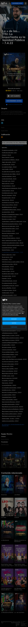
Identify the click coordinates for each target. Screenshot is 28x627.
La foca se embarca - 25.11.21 (9, 356)
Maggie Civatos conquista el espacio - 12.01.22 (13, 337)
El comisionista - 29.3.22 (7, 269)
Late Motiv (17, 494)
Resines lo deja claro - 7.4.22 (8, 254)
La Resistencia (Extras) (7, 612)
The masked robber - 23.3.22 (9, 276)
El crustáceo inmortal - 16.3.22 (9, 283)
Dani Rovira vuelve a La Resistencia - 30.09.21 (12, 409)
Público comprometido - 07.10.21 (9, 399)
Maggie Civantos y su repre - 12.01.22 (10, 335)
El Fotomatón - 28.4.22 (7, 235)
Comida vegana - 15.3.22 (8, 292)
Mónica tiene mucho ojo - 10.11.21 (9, 373)
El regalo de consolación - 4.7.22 (9, 150)
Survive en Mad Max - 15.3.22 (9, 288)
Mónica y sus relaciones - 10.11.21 (9, 371)
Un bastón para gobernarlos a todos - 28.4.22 (12, 242)
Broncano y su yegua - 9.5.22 (9, 219)
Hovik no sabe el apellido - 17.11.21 (10, 368)
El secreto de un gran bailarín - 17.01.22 (11, 330)
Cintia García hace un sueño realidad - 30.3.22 (13, 261)
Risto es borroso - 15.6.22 (8, 183)
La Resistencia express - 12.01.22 (9, 333)
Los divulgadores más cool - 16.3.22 (10, 285)
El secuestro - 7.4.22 (6, 259)
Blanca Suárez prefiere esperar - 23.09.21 (12, 413)
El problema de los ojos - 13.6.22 (9, 193)
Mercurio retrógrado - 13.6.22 (9, 195)
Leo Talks (3, 517)
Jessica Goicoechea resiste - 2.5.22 (10, 228)
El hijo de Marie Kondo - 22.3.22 (9, 280)
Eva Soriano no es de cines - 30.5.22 (10, 202)
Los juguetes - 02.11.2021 (8, 380)
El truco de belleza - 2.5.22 (8, 231)
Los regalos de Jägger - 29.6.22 (9, 166)
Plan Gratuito (22, 7)
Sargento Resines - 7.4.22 (8, 250)
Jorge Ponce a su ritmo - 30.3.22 (9, 264)
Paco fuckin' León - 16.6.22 (8, 181)
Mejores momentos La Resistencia (20, 541)
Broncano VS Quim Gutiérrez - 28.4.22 (11, 238)
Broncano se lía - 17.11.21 (7, 366)
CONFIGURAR (14, 327)
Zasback (16, 517)
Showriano (4, 494)
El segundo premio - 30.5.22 (8, 197)
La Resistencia (5, 540)
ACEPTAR (14, 323)
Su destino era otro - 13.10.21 (8, 390)
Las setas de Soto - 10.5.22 (8, 212)
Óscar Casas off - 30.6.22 (8, 157)
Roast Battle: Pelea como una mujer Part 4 (7, 565)
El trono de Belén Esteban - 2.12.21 (10, 352)
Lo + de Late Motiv (19, 612)
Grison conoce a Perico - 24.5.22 (9, 204)
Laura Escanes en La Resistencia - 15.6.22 (11, 188)
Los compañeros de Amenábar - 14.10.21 (11, 387)
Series (3, 7)
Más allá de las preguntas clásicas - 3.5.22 (12, 223)
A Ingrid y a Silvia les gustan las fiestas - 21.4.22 (13, 245)
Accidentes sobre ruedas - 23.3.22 (10, 273)
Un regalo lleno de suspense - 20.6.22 (11, 171)
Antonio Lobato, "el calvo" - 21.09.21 (10, 418)
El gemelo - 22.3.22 (6, 278)
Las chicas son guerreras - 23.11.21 (10, 361)
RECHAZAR (14, 319)
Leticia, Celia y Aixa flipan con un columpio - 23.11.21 (14, 359)
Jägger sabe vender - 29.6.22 (9, 162)
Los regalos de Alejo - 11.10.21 (9, 394)
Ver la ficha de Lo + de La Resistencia (14, 145)
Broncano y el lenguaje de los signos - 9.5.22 (12, 214)
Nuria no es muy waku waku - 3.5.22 (10, 226)
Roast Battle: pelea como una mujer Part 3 (20, 565)
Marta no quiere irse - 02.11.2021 (9, 378)
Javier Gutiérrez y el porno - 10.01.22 (10, 340)
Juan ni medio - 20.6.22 (7, 169)
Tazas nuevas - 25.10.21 (7, 383)
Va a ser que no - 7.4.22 (7, 257)
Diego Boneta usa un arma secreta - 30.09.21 (12, 406)
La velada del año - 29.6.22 (8, 164)
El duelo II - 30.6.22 (6, 155)
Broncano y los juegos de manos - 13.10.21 (11, 392)
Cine (8, 7)
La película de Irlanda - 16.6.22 (9, 178)
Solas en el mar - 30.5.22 (8, 200)
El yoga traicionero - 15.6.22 (8, 185)
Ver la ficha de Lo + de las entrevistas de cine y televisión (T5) (13, 425)
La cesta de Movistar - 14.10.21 (9, 385)
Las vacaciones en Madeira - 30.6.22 (10, 159)
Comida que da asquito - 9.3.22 (9, 295)
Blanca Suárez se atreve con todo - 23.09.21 (12, 411)
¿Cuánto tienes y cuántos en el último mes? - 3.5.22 (14, 221)
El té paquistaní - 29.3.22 (8, 266)
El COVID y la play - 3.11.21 (8, 375)
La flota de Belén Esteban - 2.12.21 (10, 354)
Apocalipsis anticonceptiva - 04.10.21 (10, 404)
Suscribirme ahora (17, 3)
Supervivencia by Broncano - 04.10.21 (11, 401)
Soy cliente (14, 96)
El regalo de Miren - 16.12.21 (8, 344)
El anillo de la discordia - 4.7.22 (9, 152)
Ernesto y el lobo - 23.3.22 (8, 271)
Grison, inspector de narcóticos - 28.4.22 (11, 240)
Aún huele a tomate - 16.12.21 (9, 347)
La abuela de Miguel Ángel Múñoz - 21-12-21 (12, 342)
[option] (9, 460)
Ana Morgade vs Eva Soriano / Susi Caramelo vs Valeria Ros (19, 589)
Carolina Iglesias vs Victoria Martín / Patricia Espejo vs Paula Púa (6, 589)
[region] (14, 313)
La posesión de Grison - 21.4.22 (9, 247)
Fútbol (14, 7)
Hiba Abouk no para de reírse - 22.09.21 (11, 416)
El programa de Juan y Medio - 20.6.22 (11, 174)
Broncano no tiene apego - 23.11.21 (10, 364)
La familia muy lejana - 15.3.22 (9, 290)
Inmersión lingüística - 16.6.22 (9, 176)
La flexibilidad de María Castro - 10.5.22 (11, 209)
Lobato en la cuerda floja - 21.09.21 (10, 421)
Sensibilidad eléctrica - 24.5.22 (9, 207)
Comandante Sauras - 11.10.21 (9, 397)
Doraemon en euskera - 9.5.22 (9, 216)
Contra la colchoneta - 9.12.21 (9, 349)
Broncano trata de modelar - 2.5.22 (10, 233)
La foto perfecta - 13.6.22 (8, 190)
